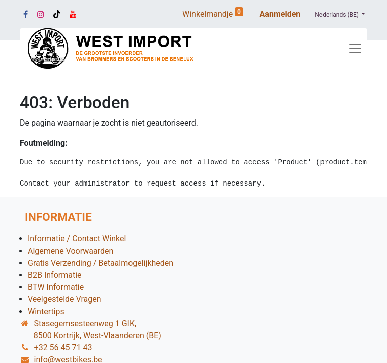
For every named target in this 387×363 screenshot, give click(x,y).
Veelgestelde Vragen (64, 299)
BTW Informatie (56, 287)
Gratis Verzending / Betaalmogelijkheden (100, 263)
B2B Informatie (55, 275)
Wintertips (46, 311)
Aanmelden (280, 14)
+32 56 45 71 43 (63, 347)
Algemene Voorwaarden (70, 251)
